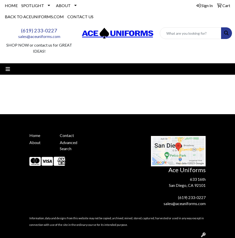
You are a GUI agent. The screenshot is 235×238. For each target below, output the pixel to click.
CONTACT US (80, 16)
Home (34, 135)
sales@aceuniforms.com (39, 36)
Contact (67, 135)
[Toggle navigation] (8, 69)
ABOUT (63, 5)
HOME (11, 5)
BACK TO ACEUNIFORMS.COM (34, 16)
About (35, 142)
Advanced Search (68, 145)
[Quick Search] (190, 33)
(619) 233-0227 (39, 30)
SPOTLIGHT (32, 5)
